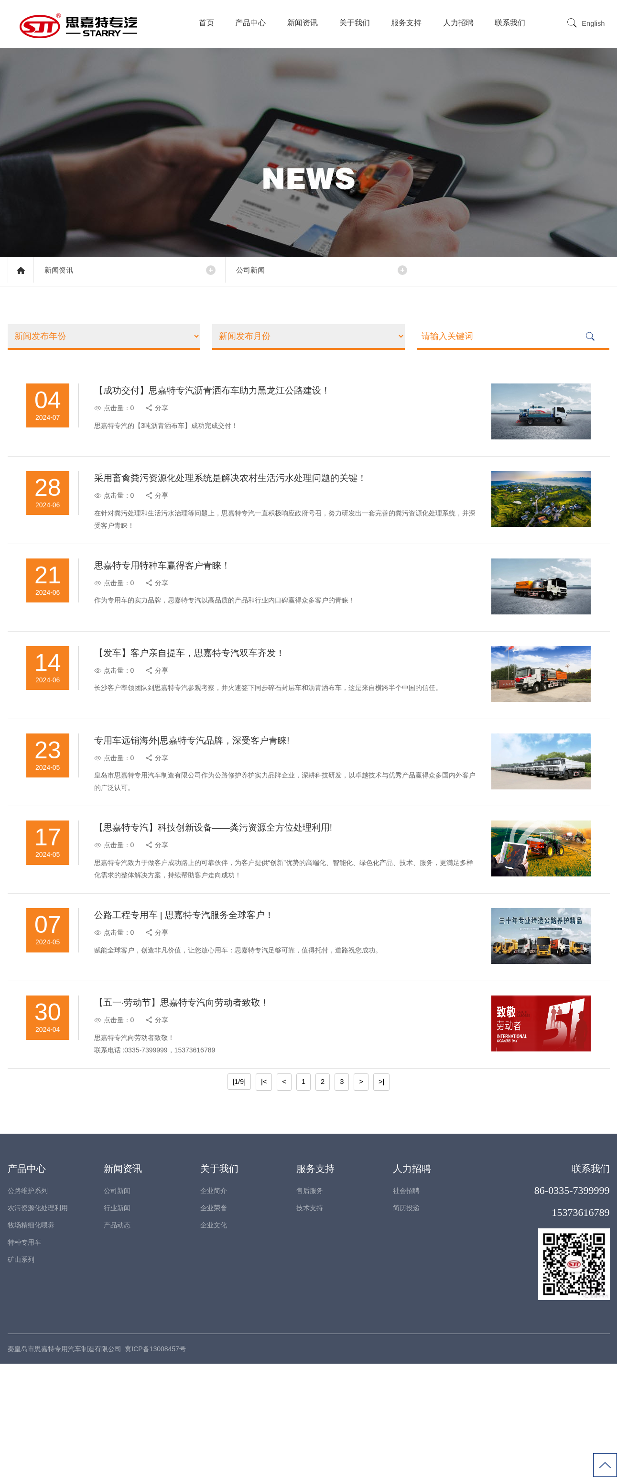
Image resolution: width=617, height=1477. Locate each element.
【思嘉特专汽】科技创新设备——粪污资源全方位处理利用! (227, 906)
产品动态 (117, 1338)
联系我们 (511, 23)
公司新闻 (258, 271)
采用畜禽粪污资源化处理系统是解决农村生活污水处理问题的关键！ (244, 500)
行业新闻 (117, 1321)
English (594, 23)
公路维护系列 (28, 1304)
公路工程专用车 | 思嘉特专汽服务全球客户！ (196, 1008)
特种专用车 (24, 1355)
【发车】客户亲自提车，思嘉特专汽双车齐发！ (201, 703)
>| (381, 1195)
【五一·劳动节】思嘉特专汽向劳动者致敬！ (193, 1110)
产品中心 (252, 23)
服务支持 (407, 23)
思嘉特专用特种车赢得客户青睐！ (173, 601)
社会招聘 (406, 1304)
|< (264, 1195)
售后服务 (309, 1304)
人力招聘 (459, 23)
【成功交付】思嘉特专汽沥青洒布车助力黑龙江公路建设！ (225, 398)
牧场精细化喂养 (31, 1338)
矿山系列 (21, 1373)
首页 (207, 23)
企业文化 (213, 1338)
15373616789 (581, 1326)
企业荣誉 (213, 1321)
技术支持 (309, 1321)
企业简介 (213, 1304)
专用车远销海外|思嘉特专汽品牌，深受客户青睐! (204, 805)
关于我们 (355, 23)
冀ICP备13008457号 (155, 1462)
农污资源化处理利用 (38, 1321)
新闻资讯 (303, 23)
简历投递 (406, 1321)
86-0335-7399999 (572, 1304)
